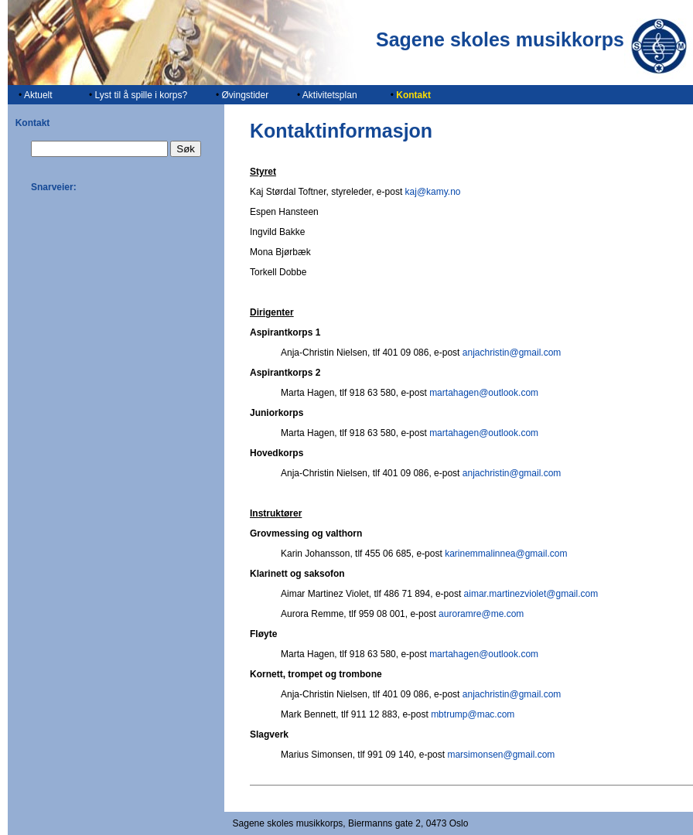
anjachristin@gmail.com (512, 352)
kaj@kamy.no (433, 191)
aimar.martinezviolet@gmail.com (531, 593)
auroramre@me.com (481, 613)
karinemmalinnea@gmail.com (506, 553)
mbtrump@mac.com (472, 714)
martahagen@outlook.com (483, 392)
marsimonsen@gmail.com (501, 754)
